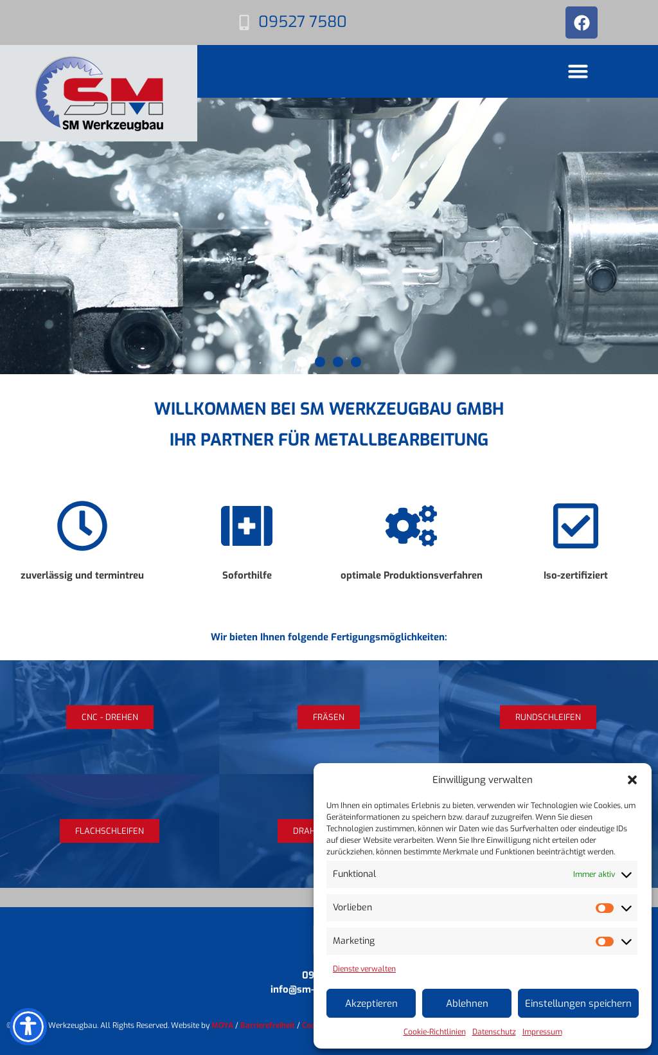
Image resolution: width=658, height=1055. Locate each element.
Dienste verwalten (364, 969)
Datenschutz (494, 1032)
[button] (632, 779)
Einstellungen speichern (578, 1003)
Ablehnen (467, 1003)
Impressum (542, 1032)
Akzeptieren (371, 1003)
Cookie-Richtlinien (435, 1032)
